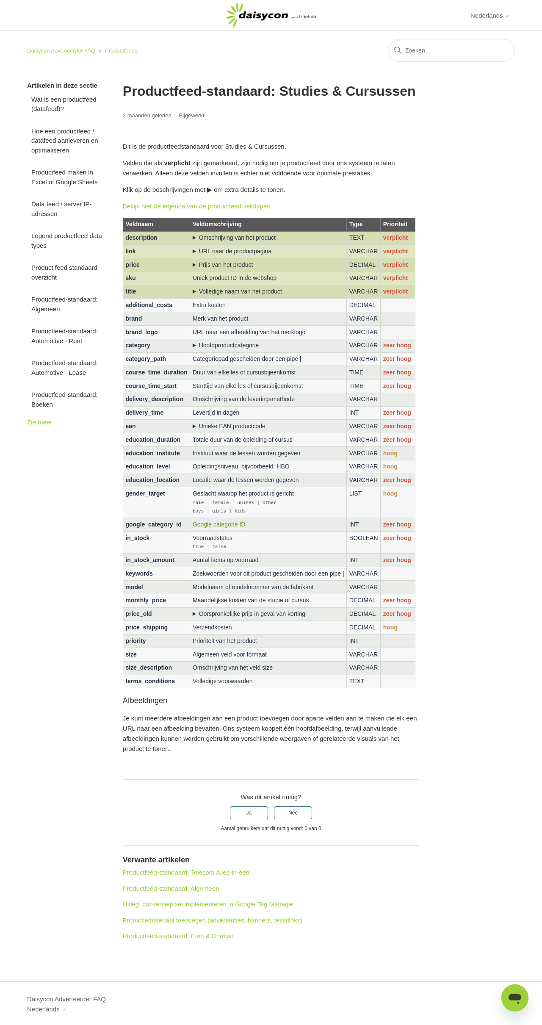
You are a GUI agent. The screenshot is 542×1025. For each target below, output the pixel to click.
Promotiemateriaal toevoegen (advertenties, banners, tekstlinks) (212, 918)
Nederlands (490, 15)
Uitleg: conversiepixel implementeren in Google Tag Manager (208, 902)
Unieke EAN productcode (232, 426)
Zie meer (39, 422)
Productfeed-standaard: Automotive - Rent (64, 335)
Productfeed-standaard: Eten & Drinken (178, 934)
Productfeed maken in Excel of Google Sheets (64, 177)
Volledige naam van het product (240, 291)
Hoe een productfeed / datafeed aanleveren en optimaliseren (64, 140)
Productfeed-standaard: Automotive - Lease (64, 367)
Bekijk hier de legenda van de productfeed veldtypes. (197, 206)
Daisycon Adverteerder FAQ (61, 50)
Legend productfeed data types (66, 240)
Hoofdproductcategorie (229, 345)
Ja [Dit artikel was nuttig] (249, 811)
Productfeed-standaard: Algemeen (64, 304)
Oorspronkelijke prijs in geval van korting (252, 612)
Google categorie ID (219, 523)
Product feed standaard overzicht (64, 272)
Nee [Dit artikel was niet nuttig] (293, 811)
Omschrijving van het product (237, 237)
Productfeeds (121, 50)
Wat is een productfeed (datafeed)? (64, 104)
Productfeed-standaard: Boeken (64, 399)
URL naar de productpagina (235, 251)
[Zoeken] (451, 50)
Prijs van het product (226, 264)
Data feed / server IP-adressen (61, 208)
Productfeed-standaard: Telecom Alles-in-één (186, 871)
